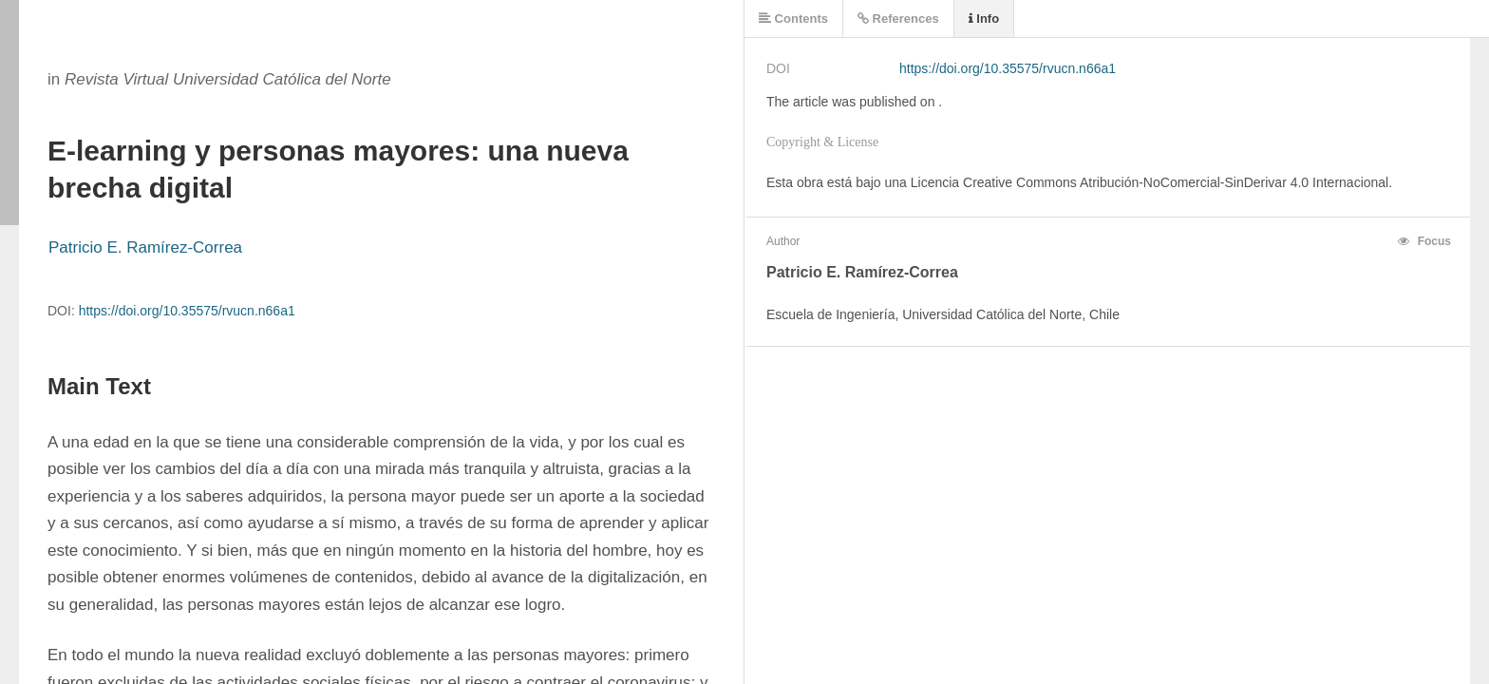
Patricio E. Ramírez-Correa (145, 247)
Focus (1424, 241)
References (898, 18)
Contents (793, 18)
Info (984, 18)
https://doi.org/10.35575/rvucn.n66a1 (187, 310)
